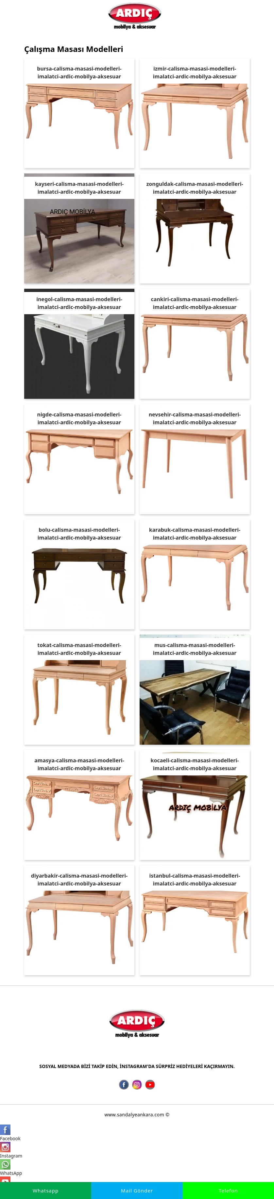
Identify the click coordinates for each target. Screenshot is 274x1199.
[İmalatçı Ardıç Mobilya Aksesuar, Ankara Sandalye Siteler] (134, 16)
